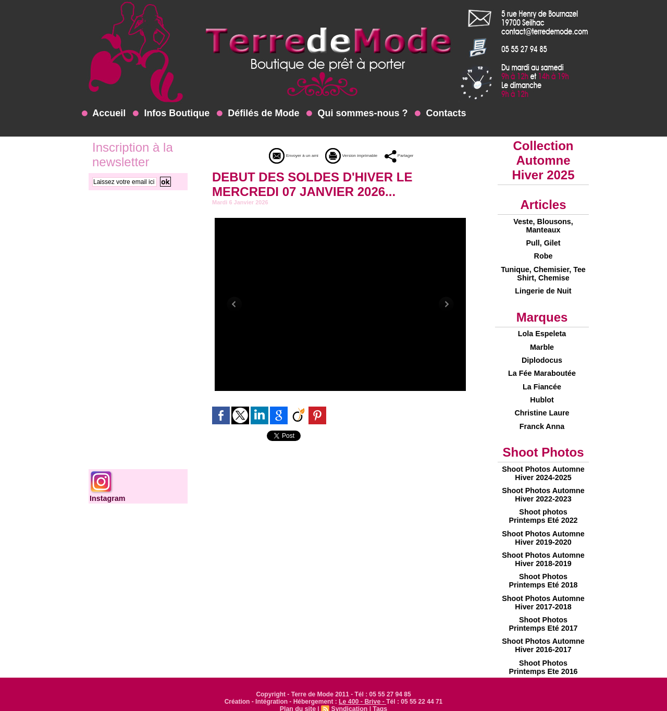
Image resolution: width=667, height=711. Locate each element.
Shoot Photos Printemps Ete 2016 (543, 651)
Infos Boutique (171, 113)
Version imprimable (355, 155)
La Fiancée (542, 380)
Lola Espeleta (541, 330)
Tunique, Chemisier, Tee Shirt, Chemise (543, 271)
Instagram (107, 498)
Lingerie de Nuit (543, 288)
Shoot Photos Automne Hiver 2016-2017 (543, 630)
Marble (541, 342)
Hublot (541, 392)
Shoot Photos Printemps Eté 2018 (543, 568)
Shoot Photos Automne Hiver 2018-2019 (543, 547)
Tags (379, 693)
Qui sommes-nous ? (356, 113)
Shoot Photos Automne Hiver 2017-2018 (543, 589)
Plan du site (298, 693)
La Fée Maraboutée (542, 367)
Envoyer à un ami (280, 155)
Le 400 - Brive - (362, 686)
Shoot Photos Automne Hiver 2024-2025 (543, 464)
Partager (416, 155)
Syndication (349, 693)
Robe (543, 254)
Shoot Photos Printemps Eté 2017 (543, 610)
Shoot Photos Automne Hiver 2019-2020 (543, 526)
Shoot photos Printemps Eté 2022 (543, 505)
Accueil (104, 113)
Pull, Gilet (543, 242)
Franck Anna (542, 417)
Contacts (440, 113)
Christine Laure (542, 405)
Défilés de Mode (258, 113)
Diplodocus (542, 355)
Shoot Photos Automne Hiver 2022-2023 (543, 484)
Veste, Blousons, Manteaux (543, 225)
